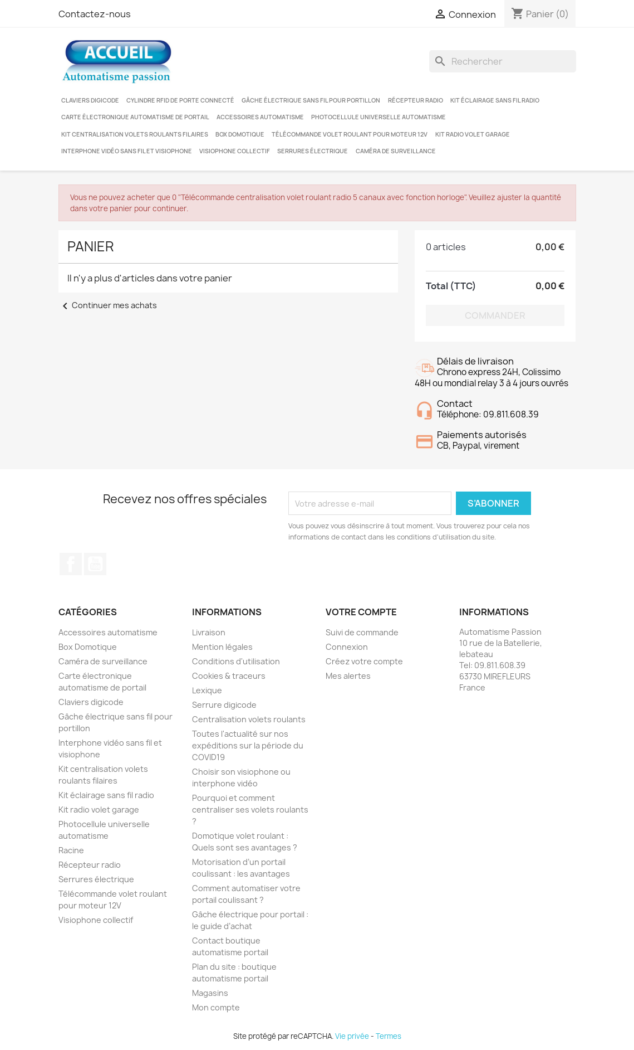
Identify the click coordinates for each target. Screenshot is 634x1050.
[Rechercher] (502, 61)
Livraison (208, 632)
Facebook (71, 564)
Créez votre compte (364, 661)
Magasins (210, 993)
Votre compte (361, 612)
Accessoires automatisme (260, 117)
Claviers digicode (90, 100)
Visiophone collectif (234, 151)
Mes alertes (348, 675)
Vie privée (352, 1036)
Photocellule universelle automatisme (378, 117)
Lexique (207, 690)
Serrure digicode (224, 704)
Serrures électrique (312, 151)
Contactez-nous (94, 14)
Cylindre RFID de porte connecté (180, 100)
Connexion (347, 646)
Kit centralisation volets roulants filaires (134, 134)
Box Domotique (239, 134)
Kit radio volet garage (472, 134)
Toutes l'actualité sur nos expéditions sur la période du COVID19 (247, 745)
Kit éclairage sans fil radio (494, 100)
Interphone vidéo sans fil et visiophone (126, 151)
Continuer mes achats (107, 305)
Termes (388, 1036)
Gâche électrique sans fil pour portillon (311, 100)
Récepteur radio (415, 100)
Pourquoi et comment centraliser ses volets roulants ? (250, 810)
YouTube (95, 564)
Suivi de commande (362, 632)
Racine (71, 850)
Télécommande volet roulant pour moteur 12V (349, 134)
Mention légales (222, 646)
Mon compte (216, 1007)
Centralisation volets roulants (249, 719)
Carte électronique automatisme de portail (135, 117)
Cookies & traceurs (229, 675)
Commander (495, 315)
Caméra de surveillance (396, 151)
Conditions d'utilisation (236, 661)
